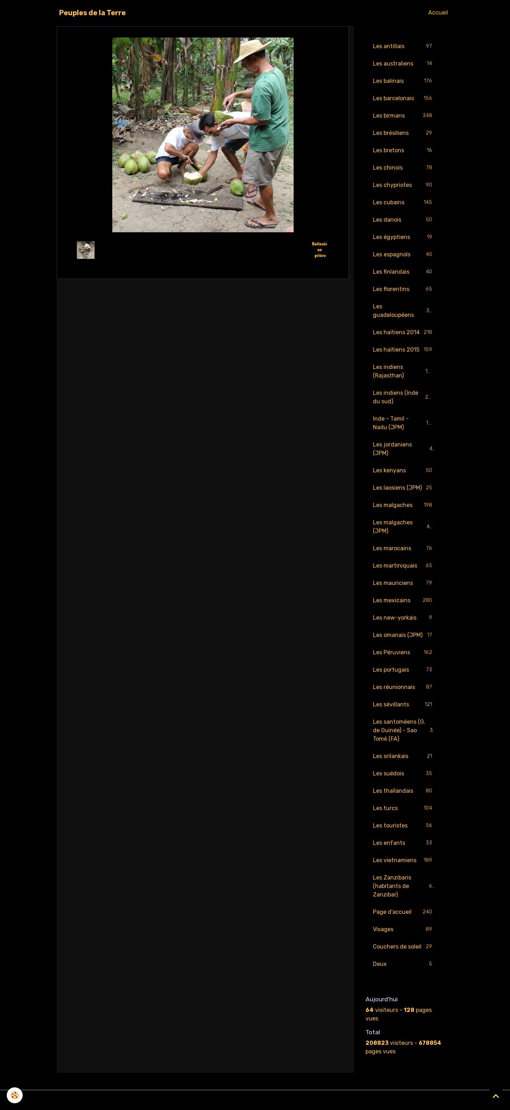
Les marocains (404, 549)
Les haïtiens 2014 (404, 333)
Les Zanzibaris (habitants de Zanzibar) (404, 886)
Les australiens (404, 64)
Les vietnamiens (404, 860)
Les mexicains (404, 601)
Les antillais (404, 46)
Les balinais (404, 81)
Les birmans (404, 116)
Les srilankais (404, 756)
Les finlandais (404, 272)
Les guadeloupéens (404, 310)
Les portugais (404, 670)
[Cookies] (15, 1095)
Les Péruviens (404, 653)
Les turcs (404, 808)
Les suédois (404, 774)
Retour (203, 249)
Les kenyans (404, 471)
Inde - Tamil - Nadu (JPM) (404, 423)
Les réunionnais (404, 687)
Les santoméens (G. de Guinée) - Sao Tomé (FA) (404, 730)
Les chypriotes (404, 185)
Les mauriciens (404, 583)
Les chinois (404, 168)
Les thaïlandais (404, 791)
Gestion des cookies (255, 1100)
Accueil (438, 12)
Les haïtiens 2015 (404, 350)
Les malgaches (404, 505)
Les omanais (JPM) (404, 635)
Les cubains (404, 203)
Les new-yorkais (404, 618)
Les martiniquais (404, 566)
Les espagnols (404, 255)
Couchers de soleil (404, 947)
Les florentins (404, 289)
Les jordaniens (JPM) (404, 448)
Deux (404, 964)
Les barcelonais (404, 99)
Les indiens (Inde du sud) (404, 397)
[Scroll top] (496, 1096)
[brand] (92, 13)
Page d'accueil (404, 912)
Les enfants (404, 843)
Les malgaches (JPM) (404, 526)
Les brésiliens (404, 133)
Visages (404, 930)
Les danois (404, 220)
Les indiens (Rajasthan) (404, 371)
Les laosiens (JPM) (404, 488)
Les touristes (404, 826)
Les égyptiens (404, 237)
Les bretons (404, 151)
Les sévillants (404, 705)
